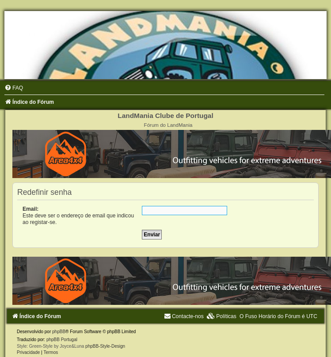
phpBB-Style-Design (105, 346)
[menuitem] (13, 88)
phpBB (58, 331)
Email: (30, 209)
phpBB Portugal (61, 339)
